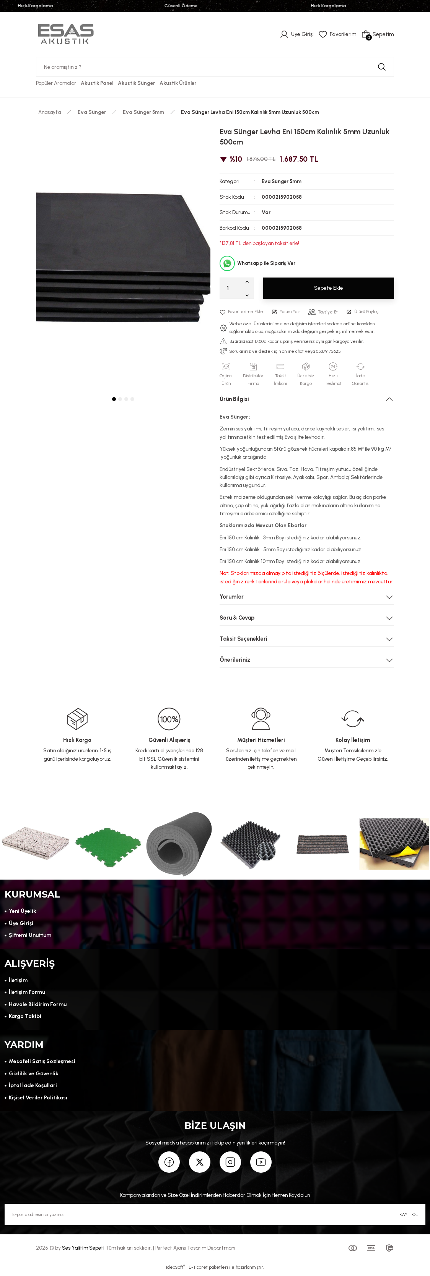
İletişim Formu (27, 993)
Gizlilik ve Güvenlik (33, 1075)
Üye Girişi (21, 923)
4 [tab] (132, 399)
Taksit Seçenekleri (243, 638)
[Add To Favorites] (242, 311)
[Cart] (377, 34)
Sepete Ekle (329, 288)
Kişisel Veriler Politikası (38, 1099)
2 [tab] (120, 399)
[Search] (215, 67)
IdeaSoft (175, 1270)
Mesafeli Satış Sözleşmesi (42, 1063)
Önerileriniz (235, 659)
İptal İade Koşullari (33, 1087)
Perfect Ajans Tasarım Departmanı (195, 1251)
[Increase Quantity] (248, 281)
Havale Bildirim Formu (37, 1005)
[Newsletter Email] (215, 1217)
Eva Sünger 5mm (282, 181)
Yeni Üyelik (22, 911)
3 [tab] (126, 399)
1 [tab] (114, 399)
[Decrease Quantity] (248, 295)
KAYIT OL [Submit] (408, 1217)
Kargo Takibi (25, 1017)
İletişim (18, 981)
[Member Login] (296, 34)
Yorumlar (232, 596)
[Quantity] (237, 288)
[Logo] (66, 34)
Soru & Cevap (237, 617)
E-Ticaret (198, 1270)
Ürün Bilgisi (234, 398)
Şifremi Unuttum (30, 935)
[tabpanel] (123, 257)
